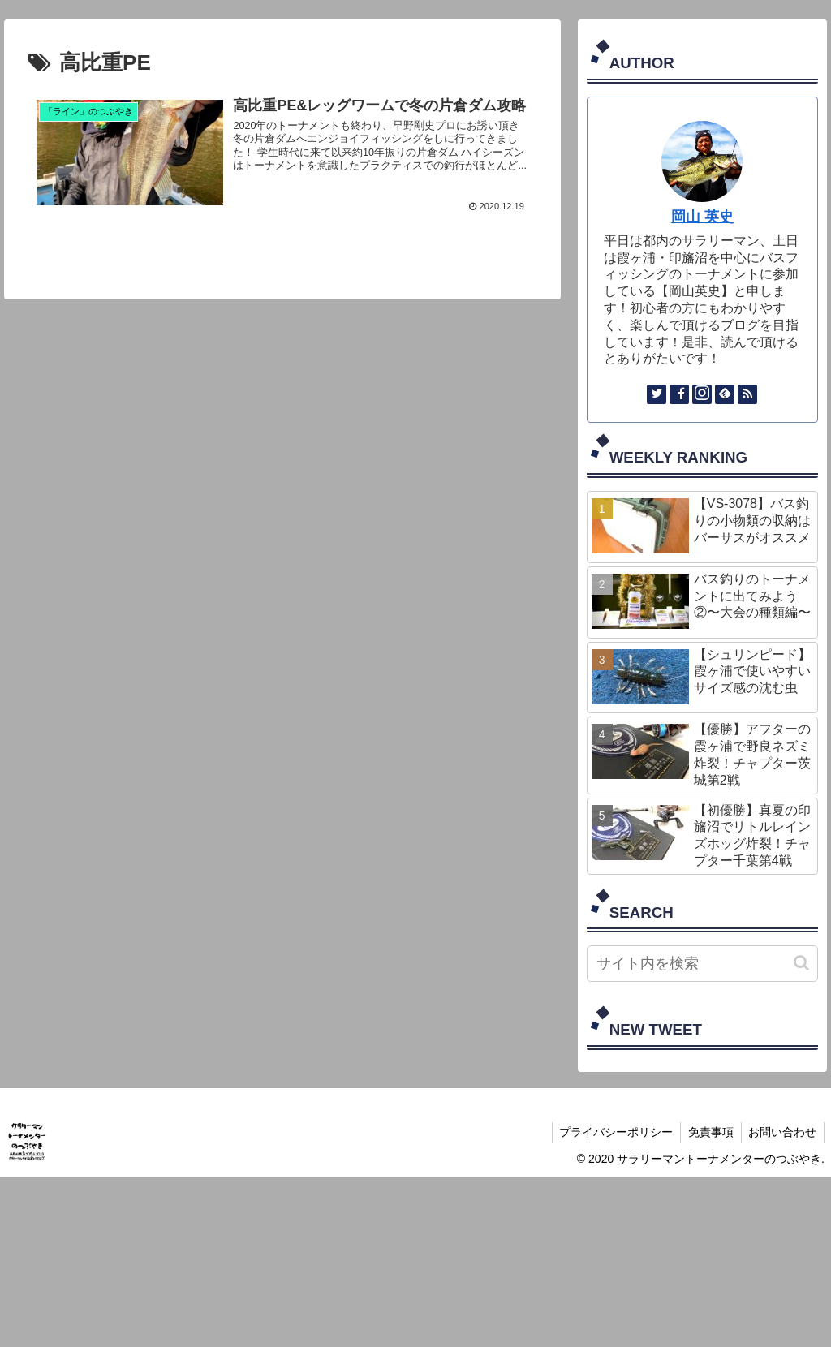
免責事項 (707, 1131)
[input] (702, 963)
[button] (801, 962)
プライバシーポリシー (611, 1131)
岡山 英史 (702, 217)
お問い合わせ (781, 1131)
